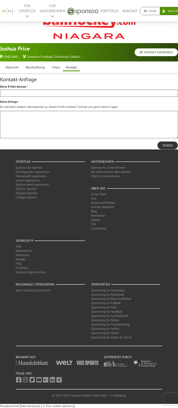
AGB (18, 246)
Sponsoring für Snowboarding (110, 324)
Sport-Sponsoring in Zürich (33, 290)
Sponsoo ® (24, 241)
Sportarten (100, 284)
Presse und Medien (103, 203)
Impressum (23, 255)
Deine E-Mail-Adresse (13, 86)
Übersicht (12, 67)
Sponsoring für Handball (106, 311)
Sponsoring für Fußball (106, 303)
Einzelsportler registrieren (32, 172)
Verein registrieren (28, 180)
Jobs (93, 198)
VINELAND (10, 57)
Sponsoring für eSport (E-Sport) (111, 337)
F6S (93, 224)
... (15, 11)
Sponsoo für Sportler (29, 167)
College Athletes (26, 197)
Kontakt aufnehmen (156, 52)
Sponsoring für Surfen (105, 329)
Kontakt (130, 11)
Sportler (23, 161)
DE (4, 11)
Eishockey (61, 57)
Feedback (22, 268)
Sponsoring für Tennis (105, 333)
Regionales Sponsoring (35, 284)
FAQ (18, 263)
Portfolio (109, 11)
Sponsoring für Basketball (107, 295)
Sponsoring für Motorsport (108, 290)
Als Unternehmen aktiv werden (111, 172)
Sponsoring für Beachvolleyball (111, 299)
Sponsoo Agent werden (31, 272)
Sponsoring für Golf (103, 307)
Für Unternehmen (52, 10)
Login (150, 11)
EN (9, 11)
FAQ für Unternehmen (105, 176)
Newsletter (98, 215)
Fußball (74, 57)
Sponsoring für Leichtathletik (110, 316)
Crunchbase (98, 228)
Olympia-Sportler (27, 193)
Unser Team (98, 194)
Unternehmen (102, 161)
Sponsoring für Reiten (105, 320)
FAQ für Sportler (26, 189)
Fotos (56, 67)
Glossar (95, 220)
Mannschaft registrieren (31, 176)
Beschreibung (35, 67)
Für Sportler (27, 10)
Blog (94, 211)
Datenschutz (24, 251)
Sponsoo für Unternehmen (108, 167)
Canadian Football (40, 57)
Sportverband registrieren (32, 184)
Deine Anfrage (9, 102)
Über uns (98, 188)
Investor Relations (102, 207)
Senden (168, 145)
